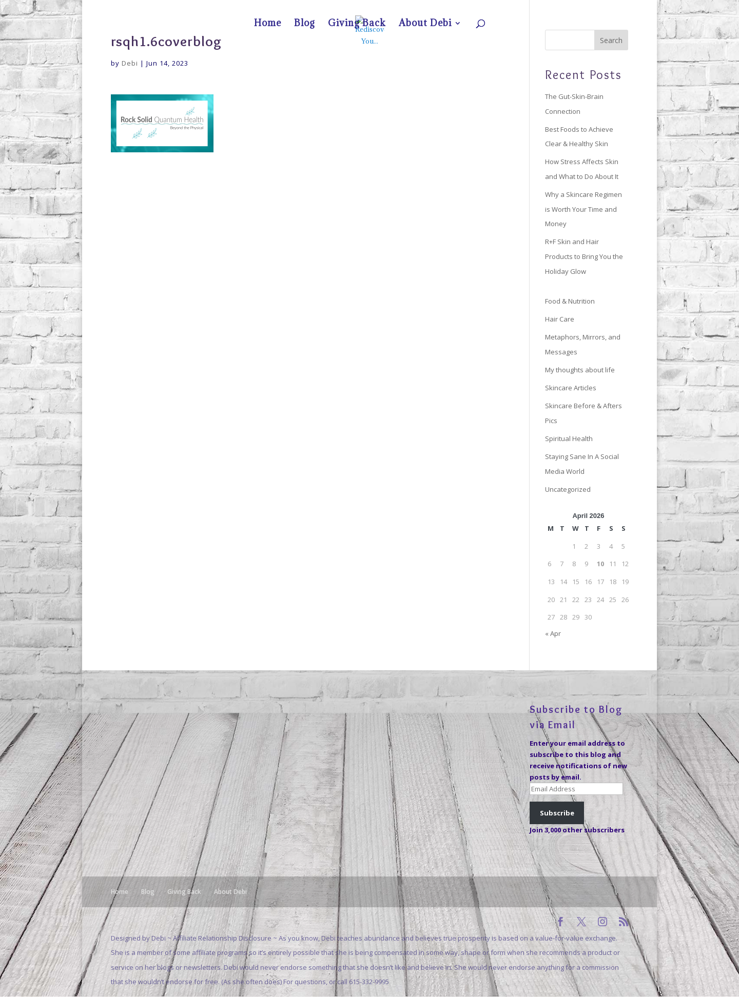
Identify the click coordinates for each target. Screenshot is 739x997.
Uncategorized (568, 489)
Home (516, 8)
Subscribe (557, 812)
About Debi (604, 8)
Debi (130, 63)
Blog (538, 8)
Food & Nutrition (570, 301)
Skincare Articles (570, 387)
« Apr (553, 633)
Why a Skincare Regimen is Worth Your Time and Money (583, 209)
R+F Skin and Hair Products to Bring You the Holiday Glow (584, 256)
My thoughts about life (580, 369)
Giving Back (567, 8)
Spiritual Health (569, 438)
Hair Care (559, 319)
